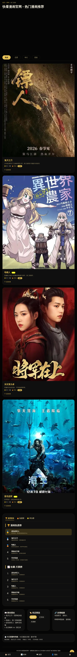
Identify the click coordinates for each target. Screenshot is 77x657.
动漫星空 (58, 615)
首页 (3, 2)
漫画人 (65, 615)
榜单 (8, 2)
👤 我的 (54, 655)
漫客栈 (68, 619)
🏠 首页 (8, 655)
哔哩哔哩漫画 (59, 619)
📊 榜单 (23, 655)
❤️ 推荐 (39, 655)
